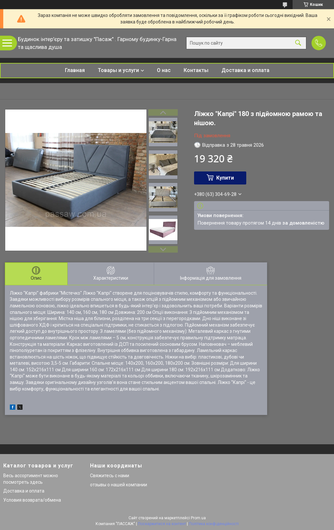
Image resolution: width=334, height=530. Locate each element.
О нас (164, 70)
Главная (75, 70)
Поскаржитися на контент (162, 524)
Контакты (196, 70)
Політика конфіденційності (214, 524)
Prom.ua (198, 518)
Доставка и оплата (245, 70)
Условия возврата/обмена (32, 500)
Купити (225, 178)
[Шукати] (298, 43)
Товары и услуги (118, 70)
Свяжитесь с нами (109, 475)
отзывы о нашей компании (118, 484)
